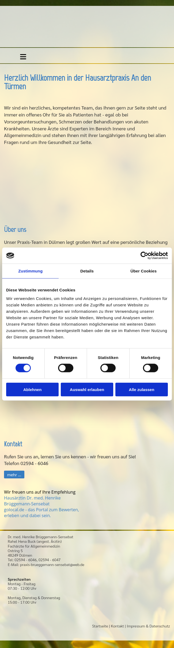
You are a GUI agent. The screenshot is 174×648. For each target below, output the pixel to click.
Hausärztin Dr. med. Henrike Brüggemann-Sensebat (32, 501)
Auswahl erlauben (87, 389)
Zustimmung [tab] (30, 271)
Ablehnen (32, 389)
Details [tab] (87, 271)
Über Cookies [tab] (143, 271)
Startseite (100, 625)
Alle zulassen (141, 389)
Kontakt (117, 625)
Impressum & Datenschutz (148, 625)
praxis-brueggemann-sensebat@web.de (52, 564)
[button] (14, 474)
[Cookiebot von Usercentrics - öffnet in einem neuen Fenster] (144, 256)
